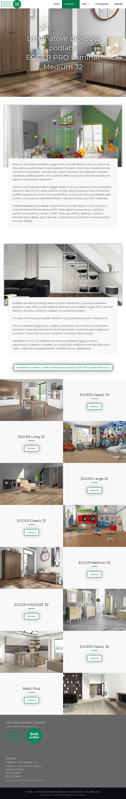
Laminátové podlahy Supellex (48, 791)
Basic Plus (31, 689)
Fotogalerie (102, 4)
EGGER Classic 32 (94, 647)
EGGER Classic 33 (94, 395)
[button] (63, 367)
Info (87, 4)
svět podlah (89, 791)
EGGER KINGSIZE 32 (31, 605)
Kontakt (118, 4)
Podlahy (72, 4)
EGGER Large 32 (94, 479)
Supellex (78, 791)
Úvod (56, 4)
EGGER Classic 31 (31, 521)
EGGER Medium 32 (95, 563)
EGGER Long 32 (31, 437)
